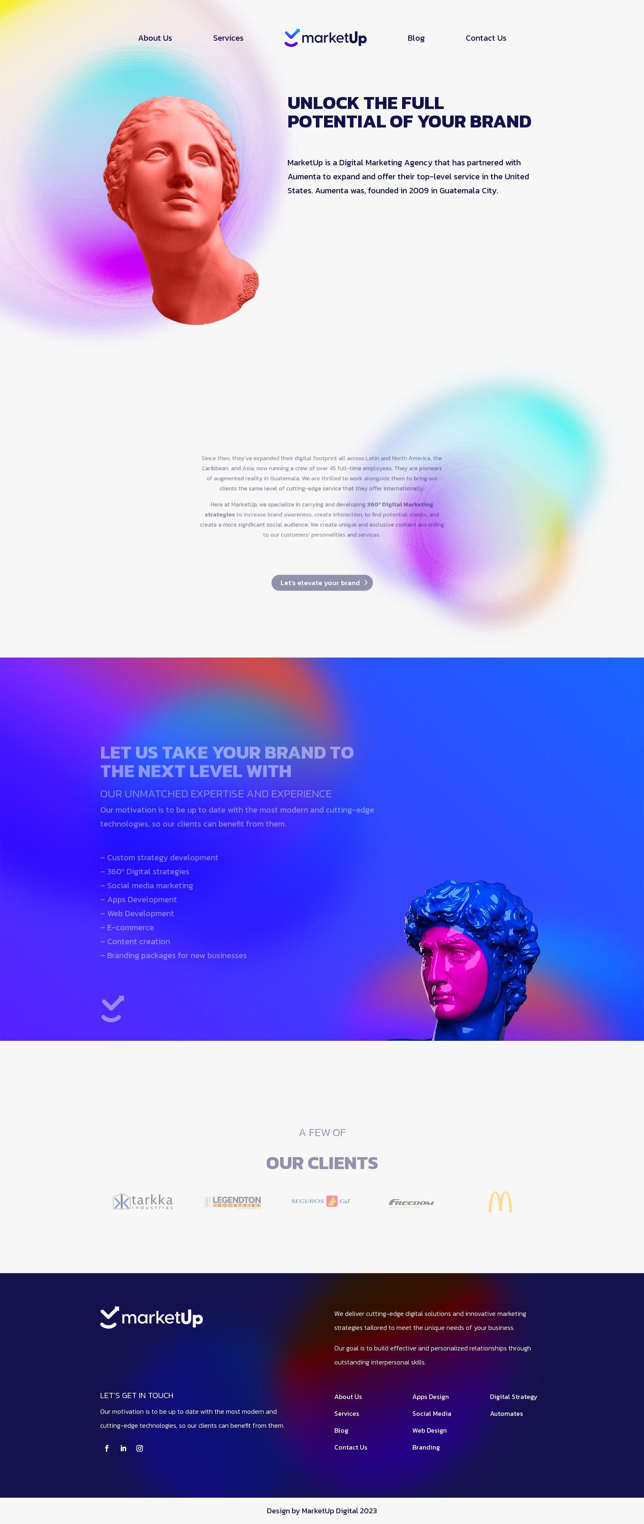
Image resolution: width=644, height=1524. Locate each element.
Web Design (429, 1430)
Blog (416, 38)
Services (228, 38)
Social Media (431, 1413)
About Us (155, 38)
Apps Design (430, 1396)
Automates (506, 1413)
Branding (426, 1447)
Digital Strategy (514, 1396)
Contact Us (486, 38)
